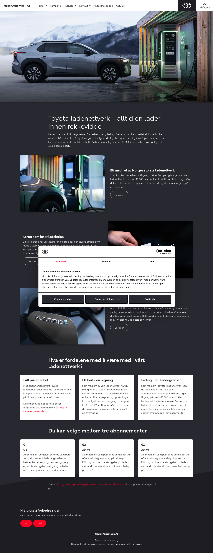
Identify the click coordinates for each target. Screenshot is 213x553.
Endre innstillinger (106, 299)
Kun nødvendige (63, 299)
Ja (26, 523)
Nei (40, 523)
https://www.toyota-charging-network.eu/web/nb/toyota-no (91, 484)
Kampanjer (56, 5)
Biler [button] (42, 5)
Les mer (119, 194)
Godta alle (150, 299)
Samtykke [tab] (61, 261)
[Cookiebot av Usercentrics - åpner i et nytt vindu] (158, 251)
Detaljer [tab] (106, 261)
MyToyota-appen (103, 5)
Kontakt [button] (84, 5)
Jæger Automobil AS (17, 5)
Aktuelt (120, 5)
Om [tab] (152, 261)
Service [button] (69, 5)
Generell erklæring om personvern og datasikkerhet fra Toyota (106, 543)
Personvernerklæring (107, 540)
